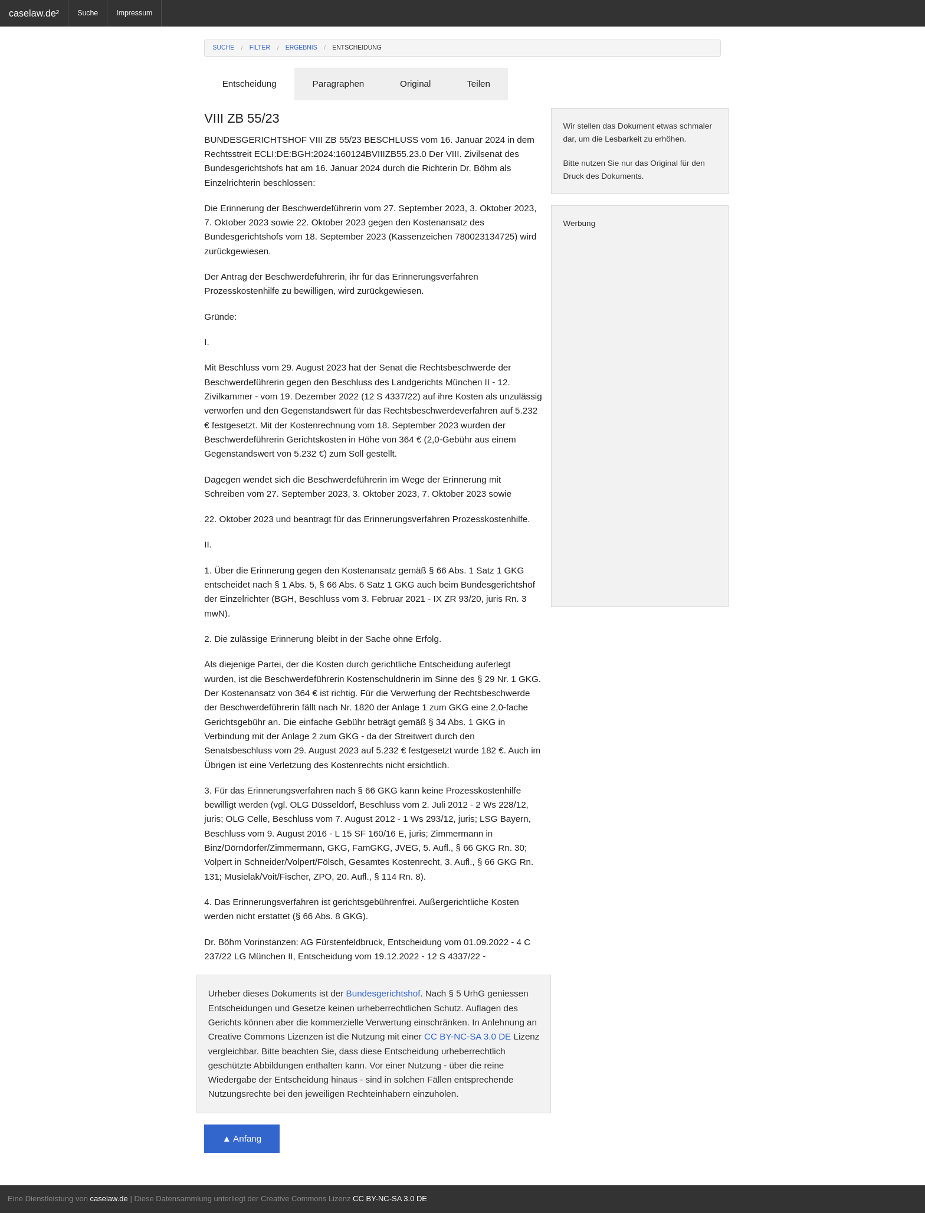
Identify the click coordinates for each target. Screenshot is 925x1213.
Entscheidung (357, 47)
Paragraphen (339, 83)
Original (415, 83)
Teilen (478, 83)
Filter (260, 47)
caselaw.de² (34, 13)
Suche (87, 13)
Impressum (134, 13)
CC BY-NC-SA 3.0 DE (467, 1036)
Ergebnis (301, 47)
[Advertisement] (640, 418)
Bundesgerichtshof (383, 993)
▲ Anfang (242, 1138)
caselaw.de (108, 1198)
